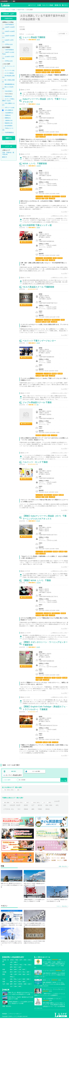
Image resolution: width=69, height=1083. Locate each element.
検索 (39, 5)
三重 (19, 1034)
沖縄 (19, 1051)
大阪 (11, 1039)
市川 (25, 874)
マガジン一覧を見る (62, 971)
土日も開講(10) (9, 110)
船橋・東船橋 (7, 866)
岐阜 (24, 1034)
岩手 (21, 1025)
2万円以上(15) (8, 61)
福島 (15, 1027)
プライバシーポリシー (15, 1078)
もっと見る (62, 89)
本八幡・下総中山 (46, 866)
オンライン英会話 (48, 5)
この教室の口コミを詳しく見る (57, 93)
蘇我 (23, 853)
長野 (15, 1037)
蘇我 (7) (4, 157)
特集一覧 (58, 5)
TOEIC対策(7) (8, 91)
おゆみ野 (6, 870)
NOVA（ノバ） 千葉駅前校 (36, 181)
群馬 (11, 1032)
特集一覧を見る (63, 931)
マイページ (32, 5)
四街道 (54, 874)
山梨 (19, 1032)
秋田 (25, 1025)
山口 (19, 1044)
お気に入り (28, 60)
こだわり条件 (6, 842)
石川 (19, 1037)
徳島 (24, 1046)
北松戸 (35, 866)
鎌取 (39, 874)
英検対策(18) (8, 96)
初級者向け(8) (8, 123)
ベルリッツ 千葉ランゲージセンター (41, 373)
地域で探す (13, 834)
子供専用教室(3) (9, 132)
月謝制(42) (8, 115)
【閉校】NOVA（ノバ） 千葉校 (38, 631)
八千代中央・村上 (15, 874)
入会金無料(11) (9, 112)
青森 (16, 1025)
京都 (19, 1039)
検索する (9, 138)
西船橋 (32, 874)
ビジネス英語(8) (9, 73)
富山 (24, 1037)
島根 (28, 1044)
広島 (11, 1044)
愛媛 (11, 1046)
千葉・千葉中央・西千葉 (10, 853)
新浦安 (35, 870)
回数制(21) (8, 118)
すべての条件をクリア (10, 142)
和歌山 (12, 1041)
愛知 (11, 1034)
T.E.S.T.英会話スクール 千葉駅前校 (40, 315)
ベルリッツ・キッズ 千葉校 (36, 504)
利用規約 (4, 1078)
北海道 (12, 1025)
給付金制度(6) (8, 125)
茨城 (29, 1029)
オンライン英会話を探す (14, 838)
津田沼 (62, 866)
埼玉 (21, 1029)
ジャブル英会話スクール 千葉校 (38, 440)
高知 (19, 1046)
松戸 (42, 870)
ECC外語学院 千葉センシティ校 (38, 249)
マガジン (65, 5)
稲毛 (4, 874)
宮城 (29, 1025)
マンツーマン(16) (9, 70)
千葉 (25, 1029)
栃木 (15, 1032)
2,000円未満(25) (9, 24)
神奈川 (16, 1029)
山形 (11, 1027)
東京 (11, 1029)
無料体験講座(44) (9, 84)
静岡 (15, 1034)
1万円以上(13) (8, 44)
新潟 (11, 1037)
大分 (11, 1051)
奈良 (28, 1039)
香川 (15, 1046)
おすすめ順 (62, 33)
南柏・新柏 (57, 870)
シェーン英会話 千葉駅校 (35, 39)
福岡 (11, 1049)
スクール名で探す (36, 834)
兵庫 (15, 1039)
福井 (28, 1037)
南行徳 (49, 870)
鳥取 (24, 1044)
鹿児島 (20, 1049)
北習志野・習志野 (24, 870)
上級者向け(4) (8, 120)
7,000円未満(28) (9, 49)
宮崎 (15, 1051)
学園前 (46, 874)
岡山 (15, 1044)
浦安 (13, 870)
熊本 (15, 1049)
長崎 (25, 1049)
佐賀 (29, 1049)
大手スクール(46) (9, 107)
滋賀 (24, 1039)
